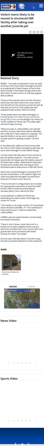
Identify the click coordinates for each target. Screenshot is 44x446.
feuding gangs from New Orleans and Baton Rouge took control (20, 118)
